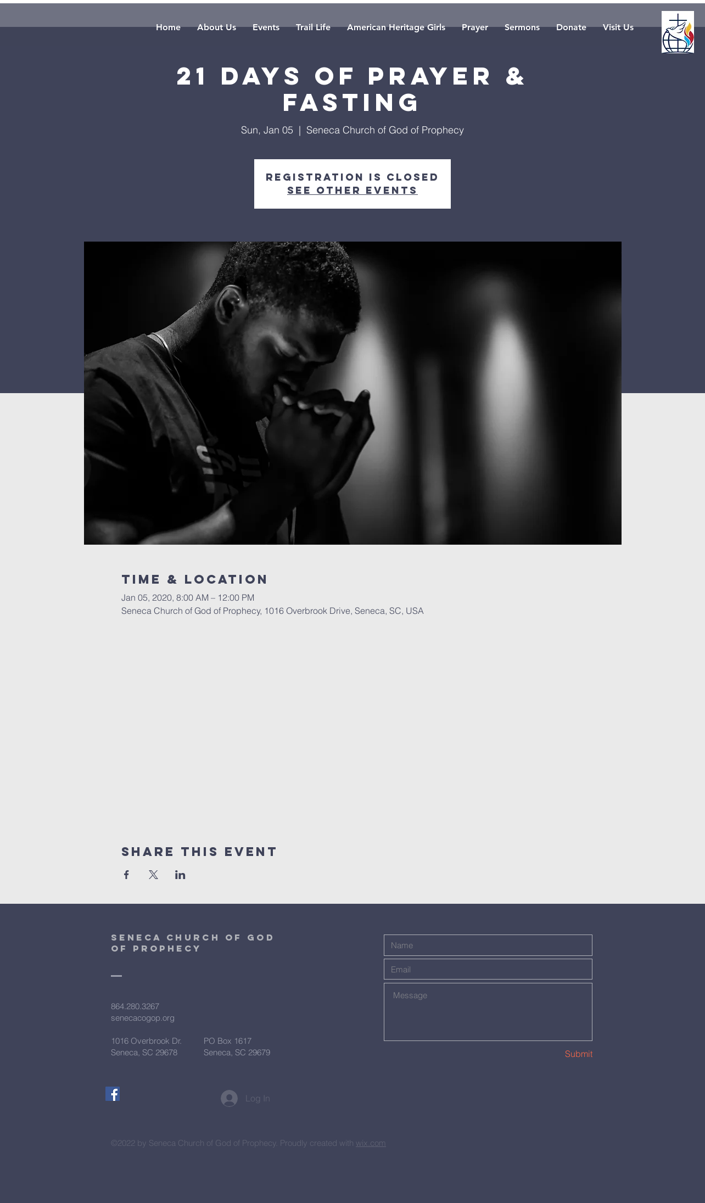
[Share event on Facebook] (126, 874)
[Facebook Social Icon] (112, 1094)
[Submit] (553, 1054)
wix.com (371, 1143)
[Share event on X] (153, 874)
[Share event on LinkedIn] (180, 874)
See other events (352, 190)
